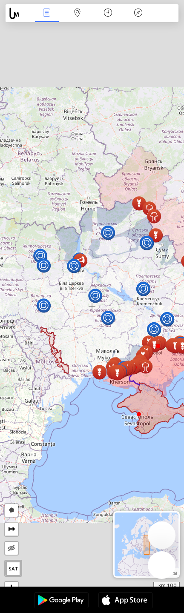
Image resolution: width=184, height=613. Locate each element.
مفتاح (138, 13)
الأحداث (47, 13)
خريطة (77, 13)
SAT (13, 569)
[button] (158, 346)
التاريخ (108, 13)
